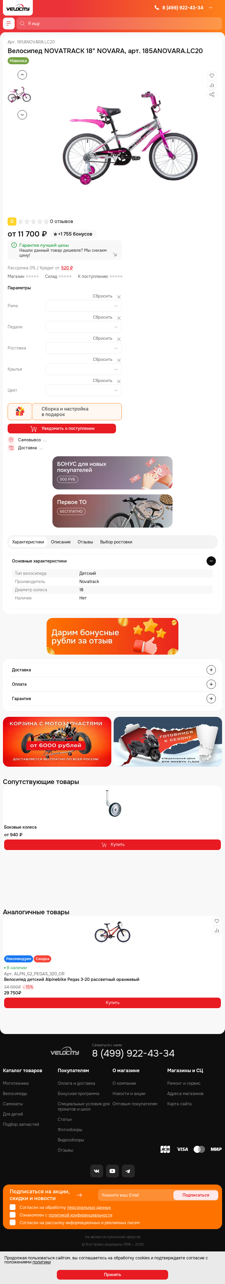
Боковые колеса (20, 827)
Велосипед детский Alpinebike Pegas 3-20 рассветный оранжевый (71, 979)
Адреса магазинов (185, 1093)
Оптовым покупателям (134, 1103)
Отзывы (85, 542)
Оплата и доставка (76, 1083)
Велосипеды (15, 1093)
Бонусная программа (78, 1093)
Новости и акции (128, 1093)
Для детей (13, 1114)
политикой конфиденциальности (80, 1215)
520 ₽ (67, 268)
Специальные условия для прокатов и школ (84, 1106)
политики (42, 1262)
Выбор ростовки (116, 542)
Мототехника (16, 1083)
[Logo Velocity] (18, 8)
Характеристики (28, 542)
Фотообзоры (70, 1129)
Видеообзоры (71, 1140)
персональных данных (89, 1207)
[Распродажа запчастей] (57, 742)
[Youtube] (112, 1171)
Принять (112, 1274)
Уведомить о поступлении (62, 428)
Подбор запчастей (21, 1124)
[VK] (96, 1171)
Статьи (64, 1119)
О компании (124, 1083)
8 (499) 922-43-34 (178, 8)
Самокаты (13, 1103)
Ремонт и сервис (184, 1083)
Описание (61, 542)
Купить (113, 844)
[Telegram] (128, 1171)
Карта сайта (179, 1103)
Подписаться (196, 1195)
